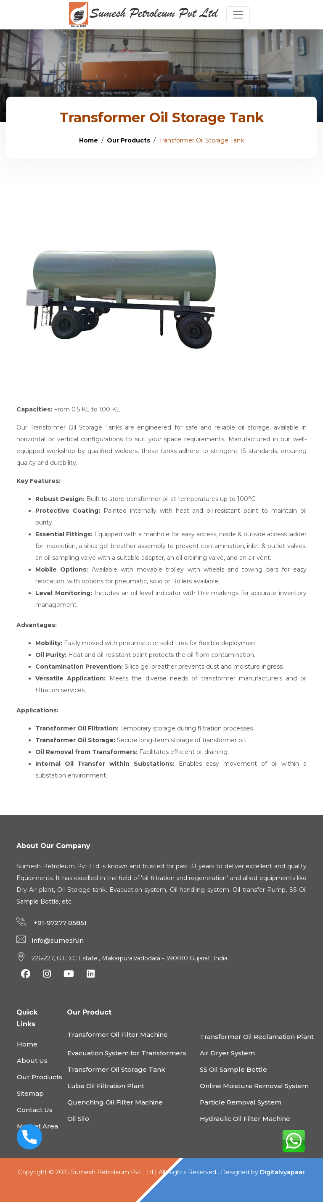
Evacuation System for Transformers (126, 1053)
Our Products (128, 140)
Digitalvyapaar (282, 1172)
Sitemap (30, 1093)
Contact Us (35, 1110)
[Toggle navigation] (238, 14)
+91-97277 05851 (59, 923)
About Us (32, 1061)
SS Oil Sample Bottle (233, 1069)
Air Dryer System (227, 1053)
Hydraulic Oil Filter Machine (245, 1119)
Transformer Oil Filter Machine (117, 1035)
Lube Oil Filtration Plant (105, 1086)
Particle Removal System (240, 1102)
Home (88, 140)
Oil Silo (78, 1119)
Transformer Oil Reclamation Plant (257, 1037)
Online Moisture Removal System (254, 1086)
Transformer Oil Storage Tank (116, 1069)
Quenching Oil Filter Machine (115, 1102)
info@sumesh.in (58, 940)
